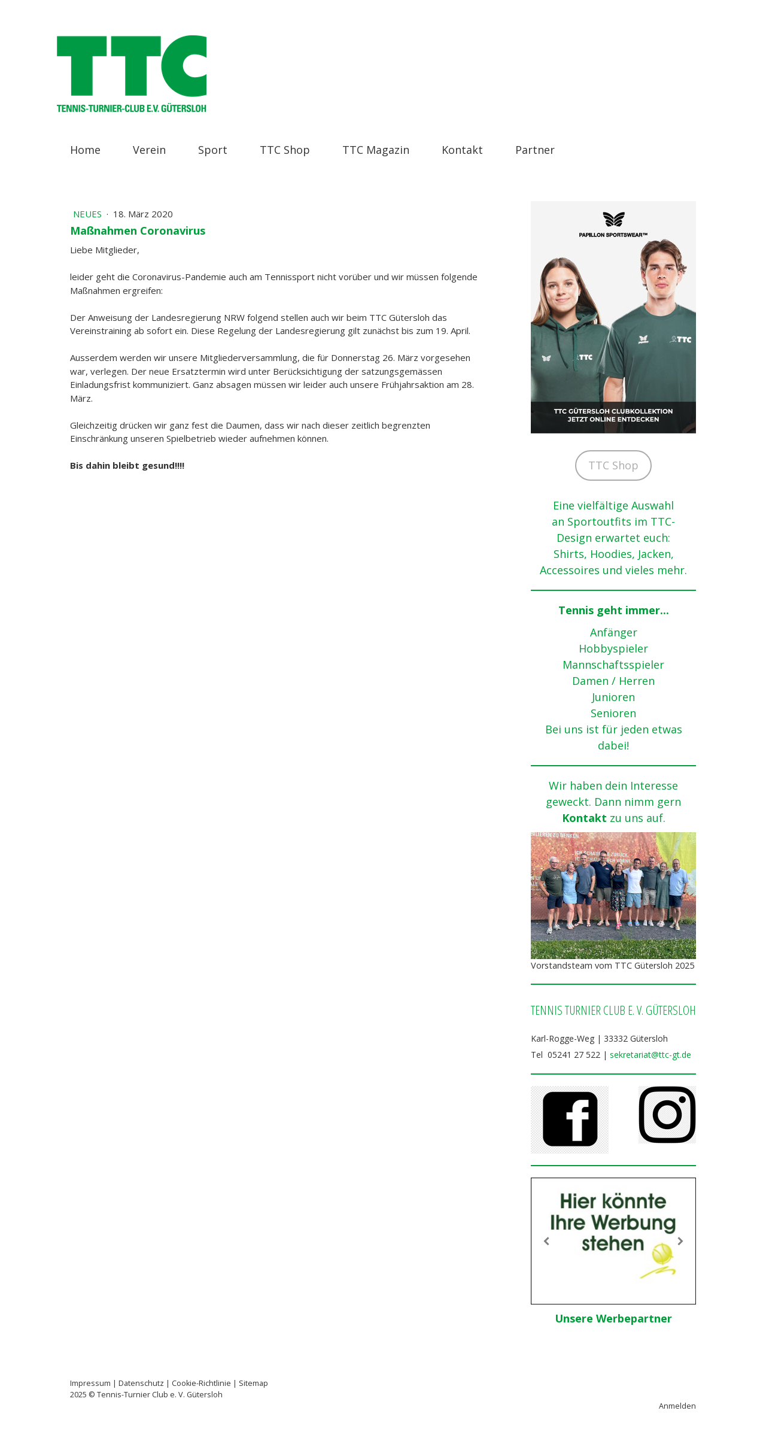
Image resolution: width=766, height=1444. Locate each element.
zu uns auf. (637, 818)
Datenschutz (141, 1383)
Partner (535, 149)
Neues (88, 214)
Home (85, 149)
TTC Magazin (375, 149)
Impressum (90, 1383)
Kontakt (462, 149)
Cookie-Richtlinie (201, 1383)
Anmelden (677, 1406)
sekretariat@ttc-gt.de (650, 1054)
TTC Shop (285, 149)
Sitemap (253, 1383)
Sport (212, 149)
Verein (149, 149)
